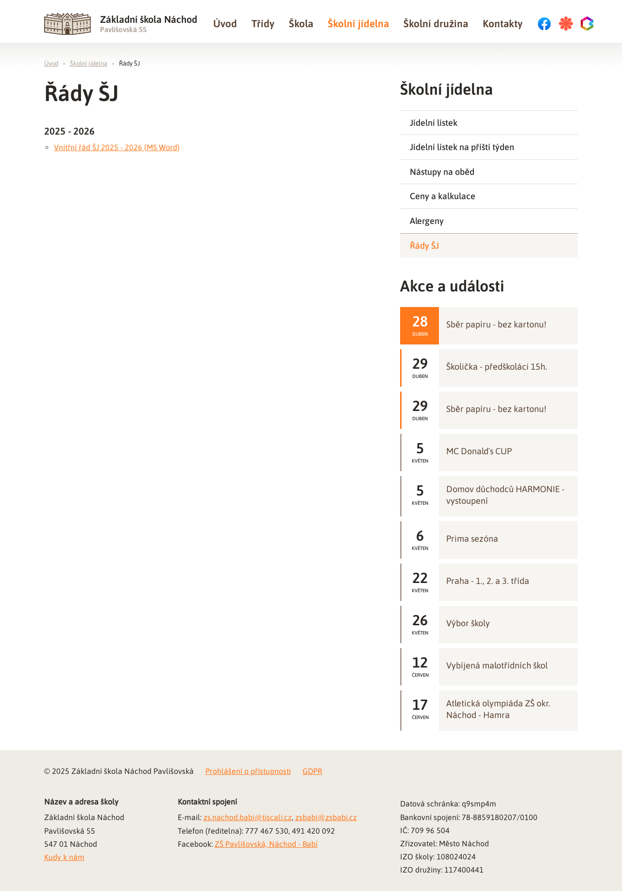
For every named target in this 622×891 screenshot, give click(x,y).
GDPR (312, 771)
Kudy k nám (64, 857)
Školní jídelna (358, 23)
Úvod (225, 23)
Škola (301, 23)
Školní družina (435, 23)
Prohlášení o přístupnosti (248, 771)
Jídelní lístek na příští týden (462, 147)
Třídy (263, 23)
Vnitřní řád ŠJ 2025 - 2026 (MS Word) (117, 147)
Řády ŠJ (129, 63)
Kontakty (502, 23)
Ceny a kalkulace (442, 196)
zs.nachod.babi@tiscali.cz (247, 817)
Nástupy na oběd (442, 172)
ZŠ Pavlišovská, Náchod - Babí (266, 844)
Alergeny (427, 221)
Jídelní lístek (433, 123)
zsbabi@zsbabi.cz (326, 817)
